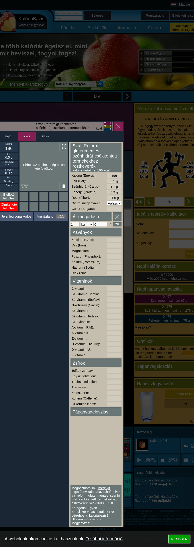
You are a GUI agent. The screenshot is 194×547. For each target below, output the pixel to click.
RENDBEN (179, 539)
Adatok (26, 136)
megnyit (104, 488)
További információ (104, 538)
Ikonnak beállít (24, 186)
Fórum (45, 136)
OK (117, 224)
